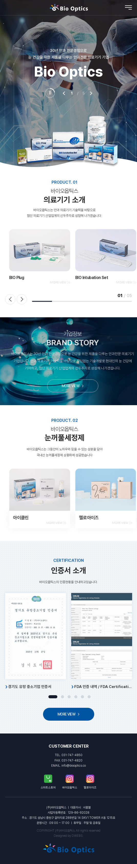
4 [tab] (75, 696)
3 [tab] (69, 696)
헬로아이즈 (90, 782)
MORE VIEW (90, 386)
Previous (10, 299)
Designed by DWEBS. (68, 836)
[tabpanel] (36, 656)
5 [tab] (82, 696)
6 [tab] (89, 696)
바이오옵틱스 (69, 782)
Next (22, 299)
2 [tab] (62, 696)
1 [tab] (52, 696)
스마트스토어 (48, 782)
